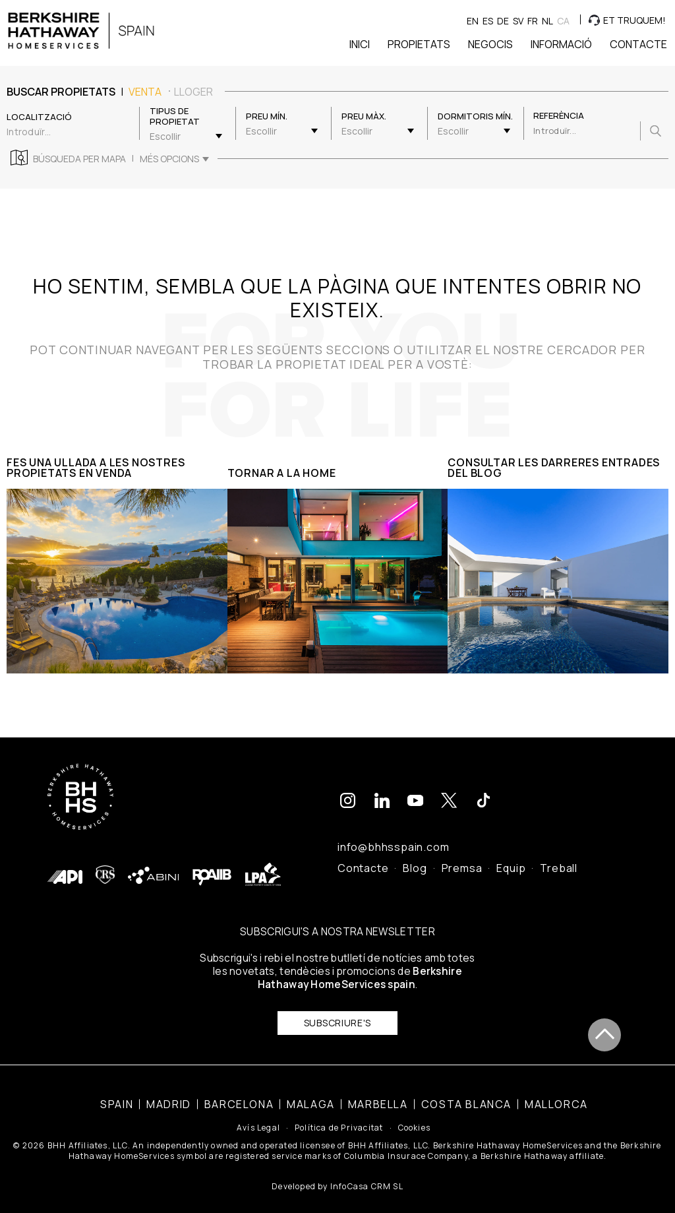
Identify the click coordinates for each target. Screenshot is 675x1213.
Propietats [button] (419, 44)
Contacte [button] (638, 44)
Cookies (414, 1117)
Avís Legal (258, 1117)
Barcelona (239, 1093)
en (473, 21)
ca (563, 21)
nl (547, 21)
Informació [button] (561, 44)
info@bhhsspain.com (393, 835)
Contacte (363, 857)
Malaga (311, 1093)
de (503, 21)
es (488, 21)
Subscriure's (337, 1011)
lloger (193, 91)
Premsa (462, 857)
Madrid (168, 1093)
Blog (414, 857)
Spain (116, 1093)
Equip (510, 857)
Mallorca (556, 1093)
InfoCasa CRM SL (366, 1175)
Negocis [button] (490, 44)
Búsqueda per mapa (79, 159)
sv (518, 21)
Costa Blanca (466, 1093)
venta (145, 91)
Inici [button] (359, 44)
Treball (558, 857)
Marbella (378, 1093)
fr (532, 21)
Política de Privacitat (339, 1117)
